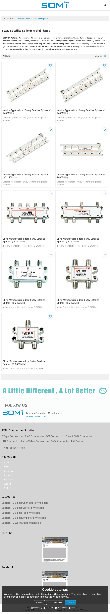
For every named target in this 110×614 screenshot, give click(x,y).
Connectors (9, 471)
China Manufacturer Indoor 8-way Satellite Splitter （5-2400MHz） (24, 240)
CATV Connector (60, 441)
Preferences (61, 608)
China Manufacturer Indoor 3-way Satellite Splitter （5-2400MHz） (78, 301)
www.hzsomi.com (37, 416)
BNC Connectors (34, 436)
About (6, 467)
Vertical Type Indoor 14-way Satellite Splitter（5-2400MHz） (81, 112)
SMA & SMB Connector (79, 436)
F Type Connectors (12, 436)
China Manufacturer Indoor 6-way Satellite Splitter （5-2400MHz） (78, 240)
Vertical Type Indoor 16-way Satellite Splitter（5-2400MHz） (27, 112)
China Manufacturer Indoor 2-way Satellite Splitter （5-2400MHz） (24, 363)
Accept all (70, 602)
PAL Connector (79, 441)
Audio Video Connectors (35, 441)
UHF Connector (10, 441)
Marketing (74, 608)
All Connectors (15, 448)
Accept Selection (55, 602)
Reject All (39, 602)
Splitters (7, 475)
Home (6, 18)
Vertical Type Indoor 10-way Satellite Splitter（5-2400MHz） (81, 176)
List (101, 56)
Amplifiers (8, 480)
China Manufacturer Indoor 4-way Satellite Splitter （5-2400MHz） (24, 301)
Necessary (36, 608)
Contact (7, 488)
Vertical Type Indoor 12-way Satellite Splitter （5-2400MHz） (25, 176)
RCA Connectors (55, 436)
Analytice (48, 608)
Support (7, 484)
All (13, 18)
